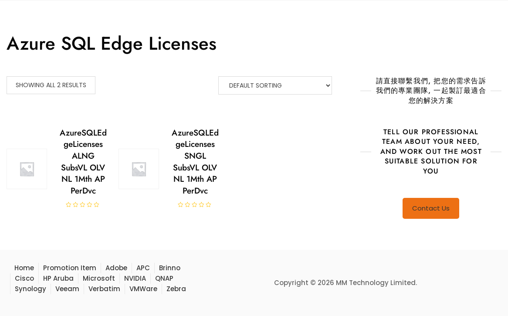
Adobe (116, 267)
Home (24, 267)
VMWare (143, 288)
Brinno (169, 267)
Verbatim (104, 288)
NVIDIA (135, 278)
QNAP (164, 278)
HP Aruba (58, 278)
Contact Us (431, 208)
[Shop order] (275, 85)
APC (143, 267)
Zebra (176, 288)
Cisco (24, 278)
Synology (30, 288)
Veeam (67, 288)
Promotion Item (69, 267)
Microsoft (99, 278)
